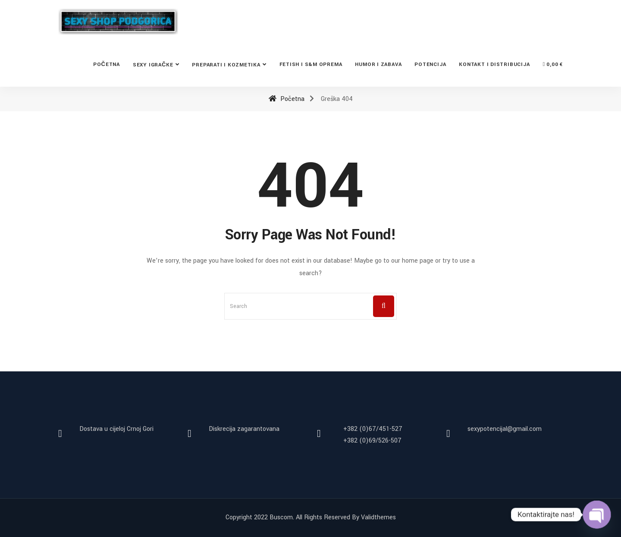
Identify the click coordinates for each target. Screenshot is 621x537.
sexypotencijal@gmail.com (504, 428)
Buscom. (282, 517)
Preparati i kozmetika (226, 65)
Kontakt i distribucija (494, 64)
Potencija (430, 64)
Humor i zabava (378, 64)
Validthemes (378, 517)
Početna (106, 64)
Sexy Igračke (153, 65)
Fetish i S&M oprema (310, 64)
